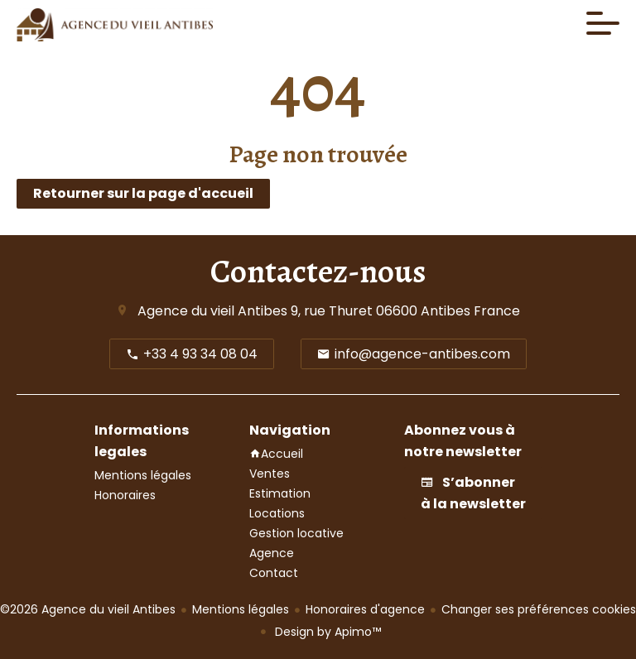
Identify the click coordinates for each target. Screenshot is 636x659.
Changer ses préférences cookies (538, 609)
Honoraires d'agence (365, 609)
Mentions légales (240, 609)
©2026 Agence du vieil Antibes (88, 609)
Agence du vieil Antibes (212, 310)
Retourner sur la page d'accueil (143, 193)
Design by (326, 631)
